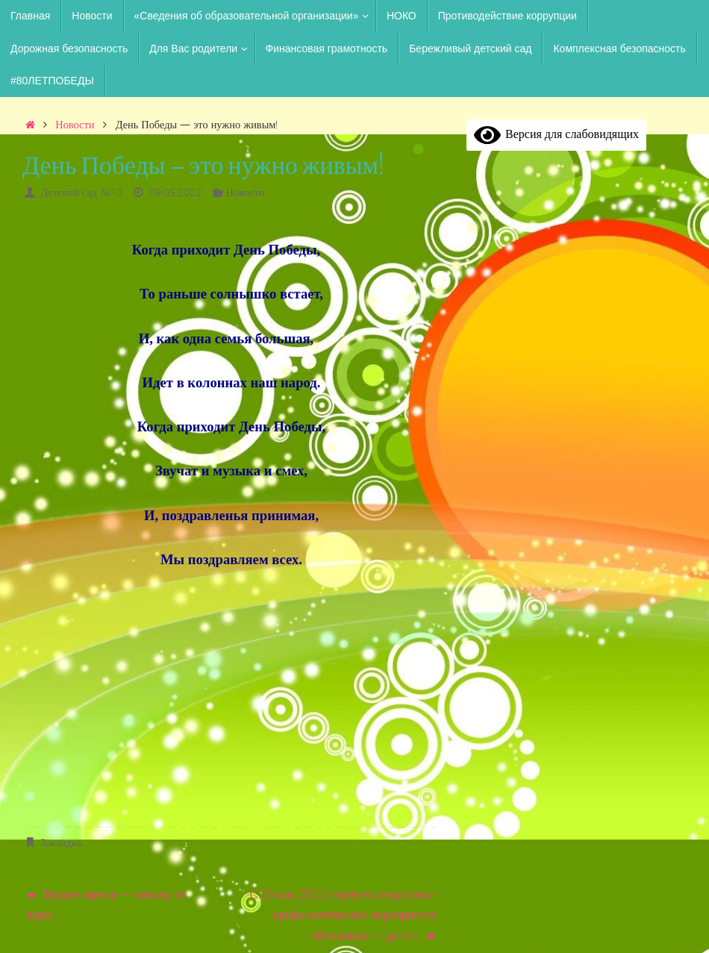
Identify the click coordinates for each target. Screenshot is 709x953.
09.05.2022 (175, 192)
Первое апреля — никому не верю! (107, 904)
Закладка (60, 842)
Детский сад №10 (81, 192)
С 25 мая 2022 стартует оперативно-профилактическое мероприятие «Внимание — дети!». (342, 914)
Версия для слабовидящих (556, 133)
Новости (74, 124)
